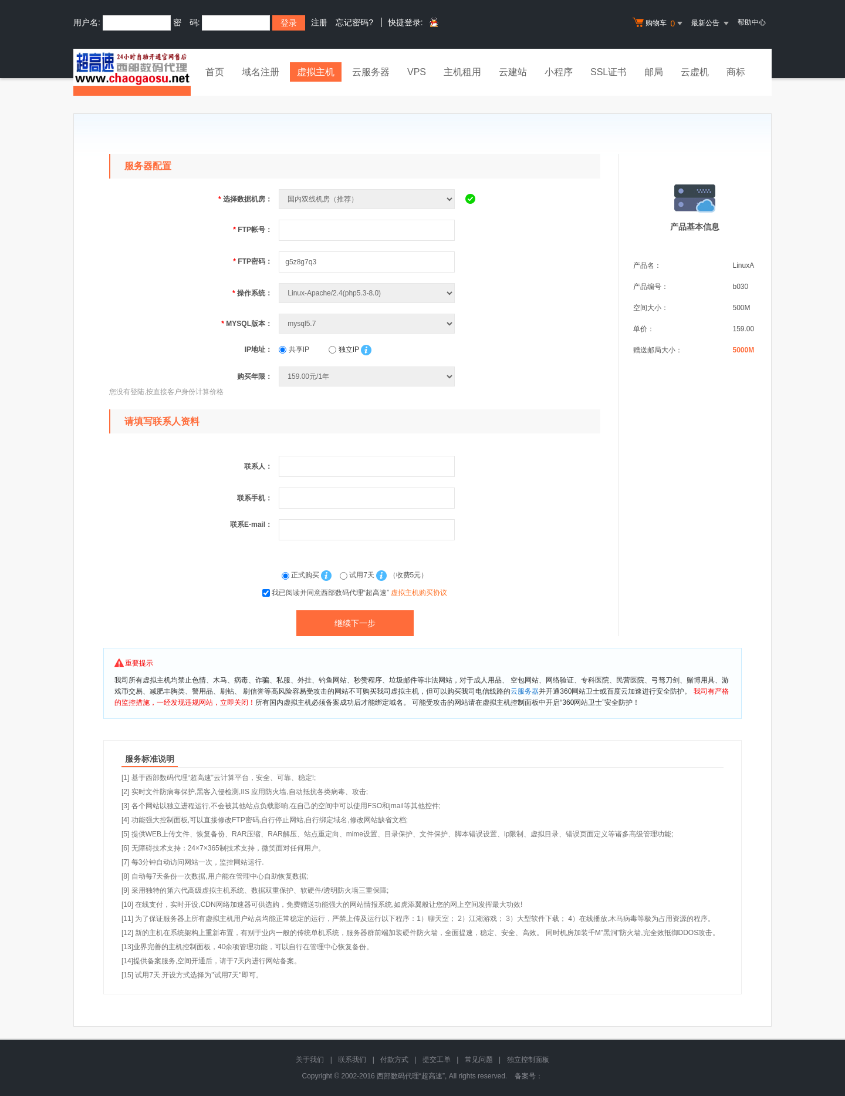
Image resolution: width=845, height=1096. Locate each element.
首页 (214, 72)
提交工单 (436, 1059)
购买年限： (254, 376)
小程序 (559, 72)
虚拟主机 (315, 72)
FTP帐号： (252, 230)
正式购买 (302, 575)
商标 (735, 72)
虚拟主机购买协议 (419, 593)
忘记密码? (354, 22)
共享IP (294, 349)
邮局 (653, 72)
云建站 (513, 72)
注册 (319, 22)
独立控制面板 (528, 1059)
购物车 (659, 23)
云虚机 (695, 72)
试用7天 (358, 575)
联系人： (258, 466)
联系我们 (352, 1059)
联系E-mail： (251, 524)
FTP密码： (252, 261)
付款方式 (394, 1059)
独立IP (344, 349)
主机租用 (462, 72)
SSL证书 (608, 72)
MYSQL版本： (246, 324)
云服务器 (371, 72)
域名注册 (260, 72)
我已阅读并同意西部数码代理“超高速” (359, 593)
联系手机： (254, 498)
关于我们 (310, 1059)
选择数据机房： (245, 199)
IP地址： (258, 349)
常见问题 (479, 1059)
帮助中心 (752, 22)
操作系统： (252, 293)
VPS (416, 72)
